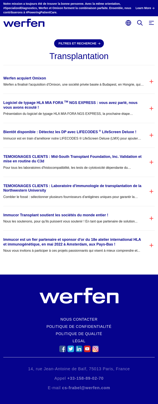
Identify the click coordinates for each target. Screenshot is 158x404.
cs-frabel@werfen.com (86, 387)
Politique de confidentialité (79, 327)
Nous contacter (79, 319)
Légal (79, 341)
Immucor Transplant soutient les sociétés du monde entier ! (55, 215)
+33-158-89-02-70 (85, 378)
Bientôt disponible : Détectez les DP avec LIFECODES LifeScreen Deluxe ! (69, 132)
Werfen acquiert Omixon (24, 78)
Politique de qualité (79, 334)
